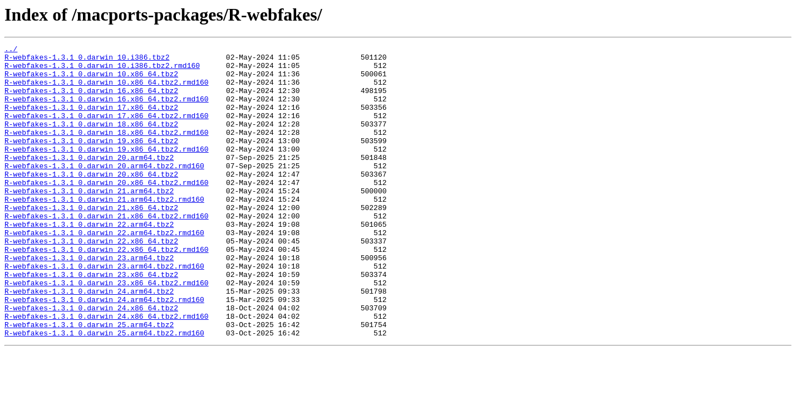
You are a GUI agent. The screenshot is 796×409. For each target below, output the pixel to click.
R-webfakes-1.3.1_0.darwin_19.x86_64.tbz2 (91, 160)
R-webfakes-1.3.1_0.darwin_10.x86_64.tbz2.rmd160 (106, 90)
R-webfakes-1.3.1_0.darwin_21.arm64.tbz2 (89, 221)
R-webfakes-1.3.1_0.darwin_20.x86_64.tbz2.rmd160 (106, 211)
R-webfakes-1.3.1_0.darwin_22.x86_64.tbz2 (91, 281)
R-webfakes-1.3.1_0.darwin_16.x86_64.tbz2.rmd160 (106, 110)
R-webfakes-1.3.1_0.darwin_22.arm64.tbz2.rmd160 (104, 271)
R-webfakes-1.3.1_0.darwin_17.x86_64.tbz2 (91, 120)
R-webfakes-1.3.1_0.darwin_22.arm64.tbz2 (89, 261)
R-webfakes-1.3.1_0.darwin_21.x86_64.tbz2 (91, 241)
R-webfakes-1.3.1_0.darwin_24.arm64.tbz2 (89, 341)
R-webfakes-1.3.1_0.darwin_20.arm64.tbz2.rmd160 (104, 191)
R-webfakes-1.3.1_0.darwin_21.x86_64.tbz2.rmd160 (106, 251)
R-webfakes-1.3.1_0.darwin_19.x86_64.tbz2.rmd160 (106, 170)
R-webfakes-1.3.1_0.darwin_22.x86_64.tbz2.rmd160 (106, 291)
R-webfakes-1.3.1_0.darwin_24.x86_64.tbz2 (91, 361)
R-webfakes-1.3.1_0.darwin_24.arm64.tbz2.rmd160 (104, 351)
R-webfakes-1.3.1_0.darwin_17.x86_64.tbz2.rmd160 (106, 130)
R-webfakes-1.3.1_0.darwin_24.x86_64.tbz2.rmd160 (106, 371)
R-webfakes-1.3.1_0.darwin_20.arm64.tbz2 (89, 181)
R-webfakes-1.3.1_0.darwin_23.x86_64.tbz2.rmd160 (106, 331)
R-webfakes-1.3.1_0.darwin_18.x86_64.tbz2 (91, 140)
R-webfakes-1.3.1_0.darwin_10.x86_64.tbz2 (91, 80)
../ (10, 50)
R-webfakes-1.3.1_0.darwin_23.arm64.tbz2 (89, 301)
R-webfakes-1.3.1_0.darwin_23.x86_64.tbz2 (91, 321)
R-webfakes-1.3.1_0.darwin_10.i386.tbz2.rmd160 (102, 70)
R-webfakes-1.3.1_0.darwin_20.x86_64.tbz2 (91, 201)
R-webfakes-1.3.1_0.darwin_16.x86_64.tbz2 (91, 100)
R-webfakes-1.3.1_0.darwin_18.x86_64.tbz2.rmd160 (106, 150)
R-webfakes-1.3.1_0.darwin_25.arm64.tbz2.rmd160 (104, 391)
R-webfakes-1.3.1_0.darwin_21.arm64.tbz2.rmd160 (104, 231)
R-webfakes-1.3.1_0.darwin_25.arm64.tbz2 (89, 381)
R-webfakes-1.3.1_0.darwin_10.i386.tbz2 (86, 60)
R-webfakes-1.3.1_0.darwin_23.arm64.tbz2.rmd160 (104, 311)
